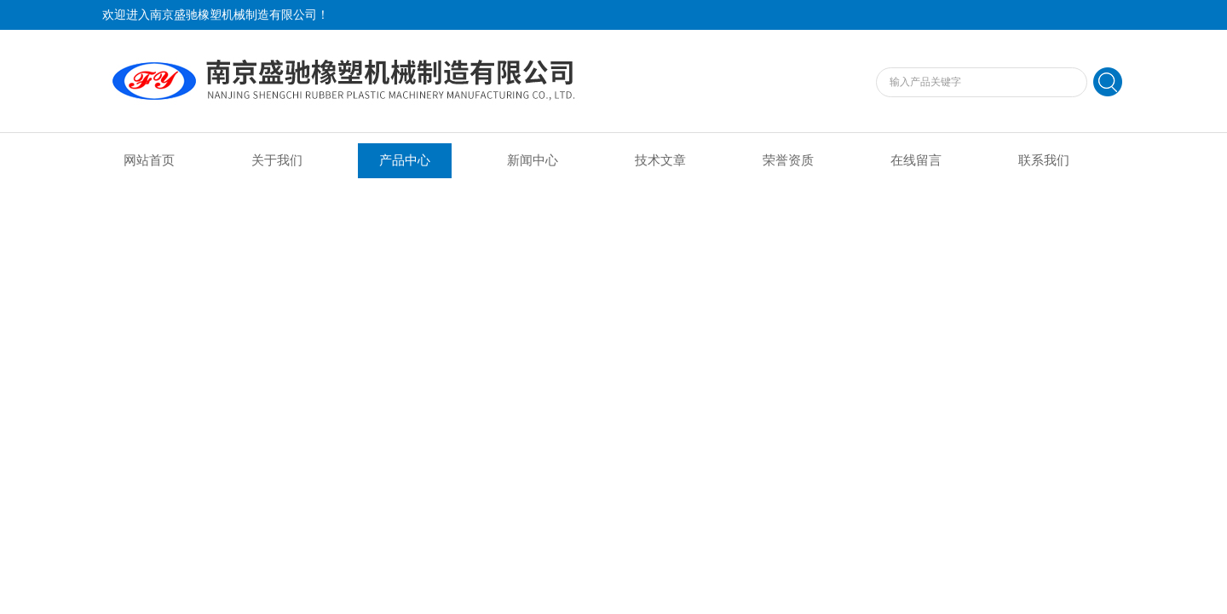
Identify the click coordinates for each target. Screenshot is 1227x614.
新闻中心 (532, 160)
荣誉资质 (788, 160)
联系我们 (1043, 160)
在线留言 (916, 160)
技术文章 (660, 160)
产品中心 (404, 160)
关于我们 (276, 160)
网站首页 (149, 160)
